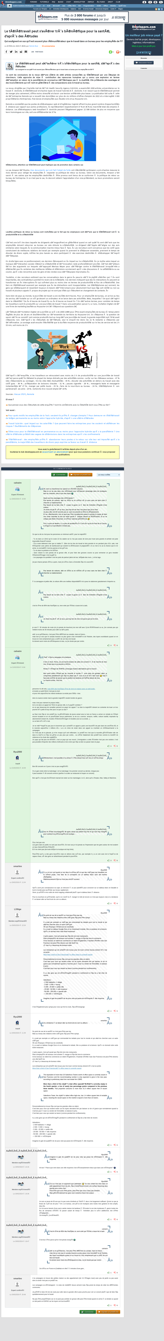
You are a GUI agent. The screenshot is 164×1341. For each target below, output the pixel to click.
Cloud (38, 6)
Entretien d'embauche (61, 9)
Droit (110, 2)
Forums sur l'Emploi (40, 9)
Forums (33, 2)
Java (63, 6)
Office (106, 6)
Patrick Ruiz (33, 46)
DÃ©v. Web (72, 6)
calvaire (18, 483)
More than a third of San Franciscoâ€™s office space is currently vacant (68, 954)
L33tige (17, 909)
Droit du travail (88, 9)
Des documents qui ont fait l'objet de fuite (50, 170)
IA (43, 6)
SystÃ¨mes (122, 6)
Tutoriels (44, 2)
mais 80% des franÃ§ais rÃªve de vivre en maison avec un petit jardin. (71, 689)
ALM (48, 6)
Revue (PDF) (20, 394)
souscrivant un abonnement (55, 452)
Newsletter (79, 2)
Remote (30, 394)
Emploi (91, 2)
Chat (68, 2)
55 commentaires (48, 46)
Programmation (88, 6)
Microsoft (56, 6)
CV (50, 9)
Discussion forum (144, 63)
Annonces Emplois (101, 9)
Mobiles (113, 6)
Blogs (60, 2)
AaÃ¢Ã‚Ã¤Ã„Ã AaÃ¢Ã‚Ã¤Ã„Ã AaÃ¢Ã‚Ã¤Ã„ (26, 1151)
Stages (120, 9)
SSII (79, 9)
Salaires (73, 9)
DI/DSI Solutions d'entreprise (23, 6)
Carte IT (113, 9)
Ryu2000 (17, 752)
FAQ (53, 2)
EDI (79, 6)
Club (118, 2)
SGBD (99, 6)
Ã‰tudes (101, 2)
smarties (17, 866)
